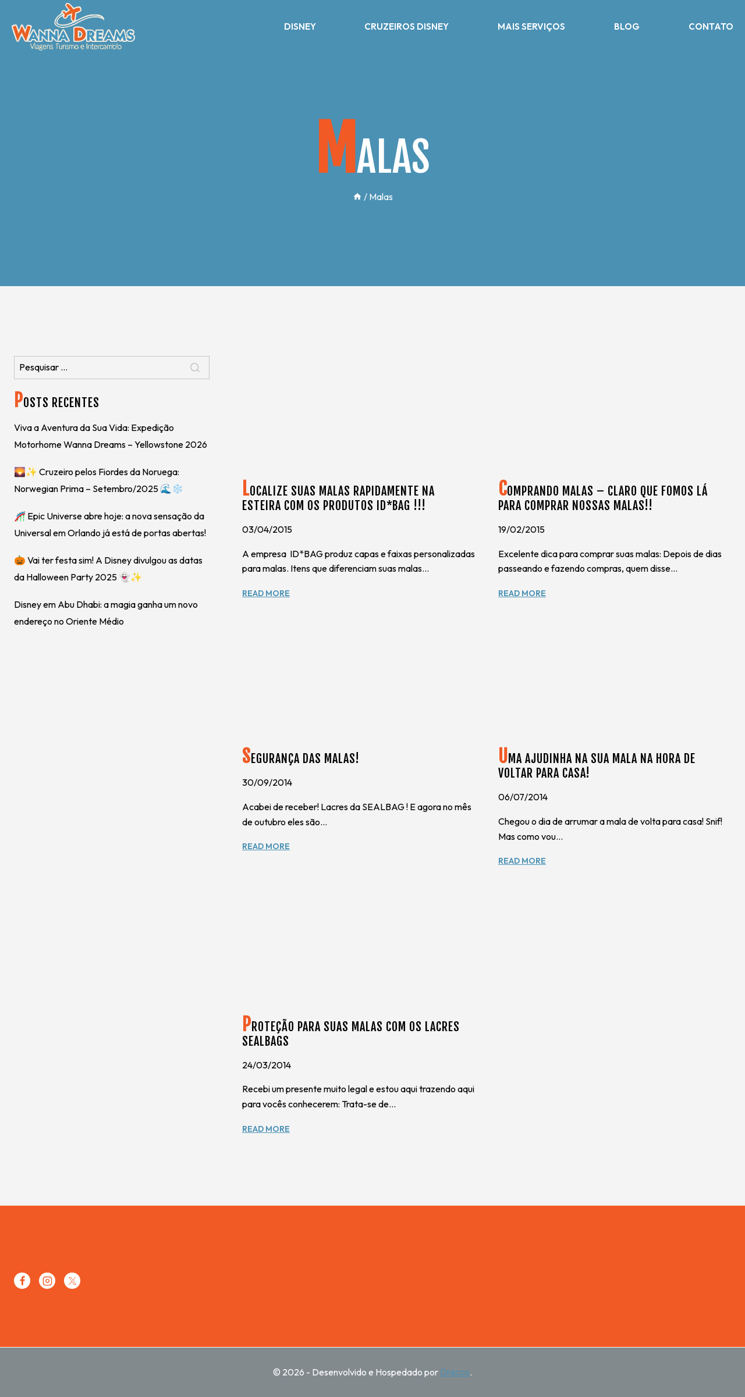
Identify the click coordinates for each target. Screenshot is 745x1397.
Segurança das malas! (301, 758)
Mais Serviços (531, 26)
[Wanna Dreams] (73, 27)
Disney (300, 26)
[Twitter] (72, 1281)
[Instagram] (47, 1281)
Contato (711, 26)
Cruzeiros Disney (406, 26)
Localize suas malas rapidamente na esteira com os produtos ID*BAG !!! (338, 498)
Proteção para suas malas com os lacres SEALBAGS (351, 1034)
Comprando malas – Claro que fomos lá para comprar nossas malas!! (603, 498)
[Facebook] (22, 1281)
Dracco (455, 1372)
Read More (266, 593)
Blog (627, 26)
